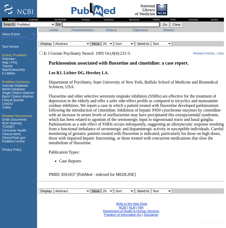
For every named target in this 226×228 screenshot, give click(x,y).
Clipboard (139, 30)
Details (169, 30)
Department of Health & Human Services (131, 211)
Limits (54, 30)
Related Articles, (204, 53)
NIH (140, 207)
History (111, 30)
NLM (132, 207)
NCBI (122, 207)
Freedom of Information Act (123, 215)
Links (220, 53)
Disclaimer (151, 215)
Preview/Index (83, 30)
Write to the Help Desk (131, 204)
